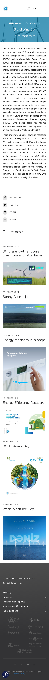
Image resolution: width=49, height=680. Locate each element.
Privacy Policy (19, 674)
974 (22, 583)
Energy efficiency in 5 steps (24, 340)
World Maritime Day (18, 509)
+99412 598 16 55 (26, 579)
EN (34, 8)
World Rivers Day (16, 446)
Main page (14, 23)
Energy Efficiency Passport (23, 403)
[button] (5, 674)
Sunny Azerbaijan (16, 297)
